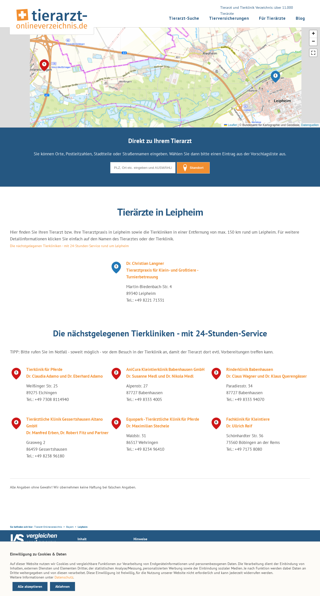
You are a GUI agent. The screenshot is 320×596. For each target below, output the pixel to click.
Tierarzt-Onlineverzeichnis (48, 526)
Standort (193, 168)
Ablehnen (62, 586)
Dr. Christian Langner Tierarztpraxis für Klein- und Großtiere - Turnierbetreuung (162, 270)
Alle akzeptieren (30, 586)
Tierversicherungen (229, 18)
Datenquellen (310, 125)
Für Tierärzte (272, 18)
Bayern (70, 526)
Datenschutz (63, 577)
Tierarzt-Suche (184, 18)
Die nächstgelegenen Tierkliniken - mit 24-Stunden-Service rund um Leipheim (69, 246)
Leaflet (230, 125)
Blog (300, 18)
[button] (275, 77)
